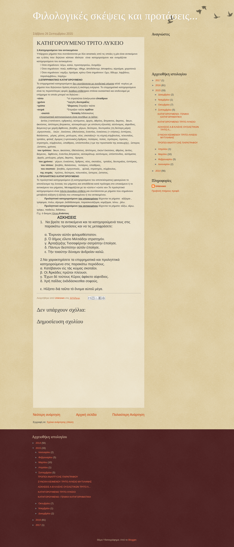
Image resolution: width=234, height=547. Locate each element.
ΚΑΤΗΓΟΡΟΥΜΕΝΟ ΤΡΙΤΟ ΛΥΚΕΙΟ (176, 121)
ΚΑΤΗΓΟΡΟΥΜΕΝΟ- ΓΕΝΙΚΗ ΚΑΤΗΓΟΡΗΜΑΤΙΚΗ (173, 115)
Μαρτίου (162, 154)
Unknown (160, 186)
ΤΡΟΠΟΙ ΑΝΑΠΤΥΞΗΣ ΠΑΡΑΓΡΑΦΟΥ (178, 142)
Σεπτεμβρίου (165, 109)
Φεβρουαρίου (165, 159)
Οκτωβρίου (164, 104)
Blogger (132, 539)
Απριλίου (163, 149)
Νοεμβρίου (164, 99)
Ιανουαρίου (164, 164)
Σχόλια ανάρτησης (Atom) (60, 422)
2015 (158, 90)
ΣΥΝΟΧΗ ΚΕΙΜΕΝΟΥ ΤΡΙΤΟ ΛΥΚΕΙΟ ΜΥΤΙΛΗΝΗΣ (65, 481)
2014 (158, 170)
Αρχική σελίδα (86, 415)
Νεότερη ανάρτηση (46, 415)
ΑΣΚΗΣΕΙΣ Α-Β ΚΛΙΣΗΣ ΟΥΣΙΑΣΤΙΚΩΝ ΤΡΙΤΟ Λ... (64, 486)
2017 (158, 80)
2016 (158, 85)
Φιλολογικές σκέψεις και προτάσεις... (115, 16)
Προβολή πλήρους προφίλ (165, 191)
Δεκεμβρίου (164, 94)
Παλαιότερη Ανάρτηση (128, 415)
